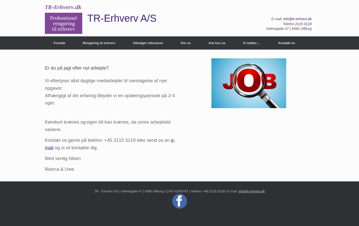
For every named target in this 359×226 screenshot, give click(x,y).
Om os (186, 43)
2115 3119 (303, 24)
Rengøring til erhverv (99, 43)
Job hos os (216, 43)
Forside (59, 43)
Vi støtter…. (252, 43)
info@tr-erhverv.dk (297, 19)
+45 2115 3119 (214, 191)
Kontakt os (286, 43)
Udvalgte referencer (148, 43)
